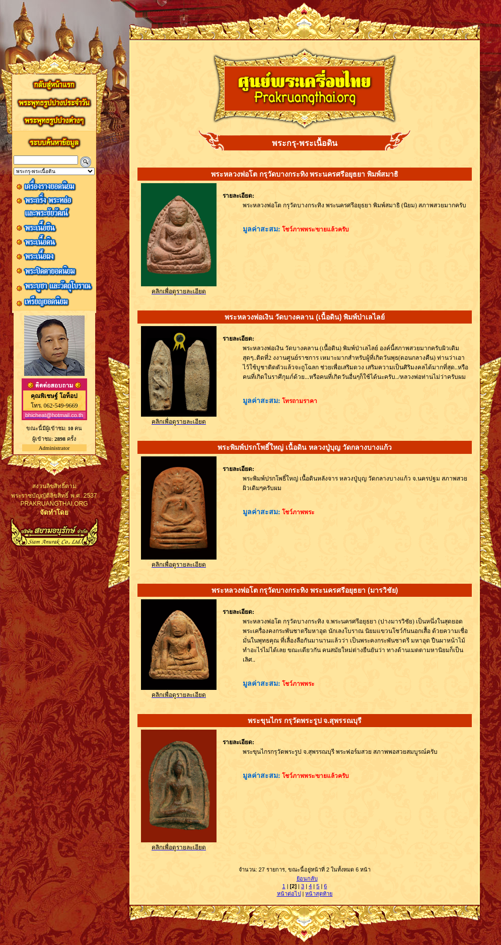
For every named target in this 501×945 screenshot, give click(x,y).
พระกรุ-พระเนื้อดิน (304, 143)
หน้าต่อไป (289, 894)
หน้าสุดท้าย (318, 894)
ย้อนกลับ (307, 879)
